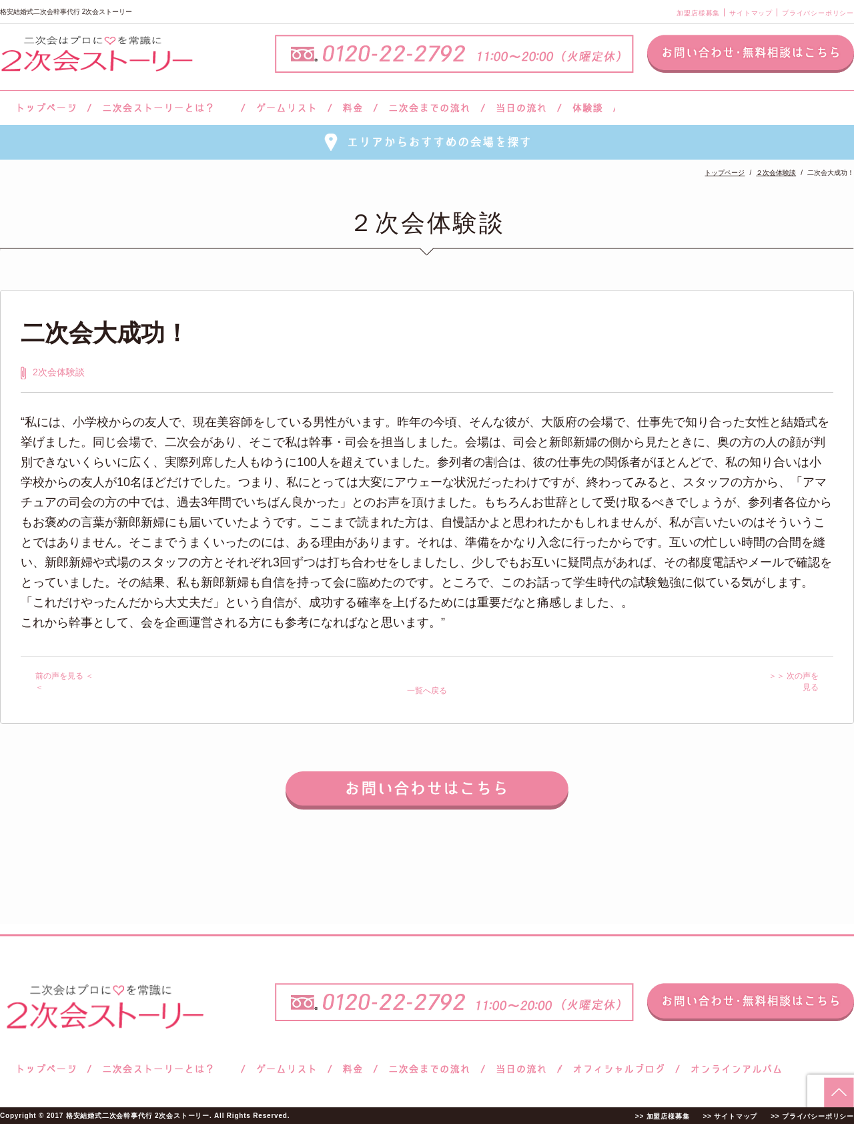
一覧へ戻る (427, 690)
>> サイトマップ (730, 1116)
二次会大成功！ (105, 333)
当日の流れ (521, 108)
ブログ (619, 1069)
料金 (353, 108)
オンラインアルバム (733, 1069)
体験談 (587, 108)
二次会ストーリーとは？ (166, 108)
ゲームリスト (286, 108)
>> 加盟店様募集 (662, 1116)
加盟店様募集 (698, 13)
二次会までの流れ (429, 108)
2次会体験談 (59, 372)
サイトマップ (751, 13)
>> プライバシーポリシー (812, 1116)
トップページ (44, 108)
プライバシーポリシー (818, 13)
